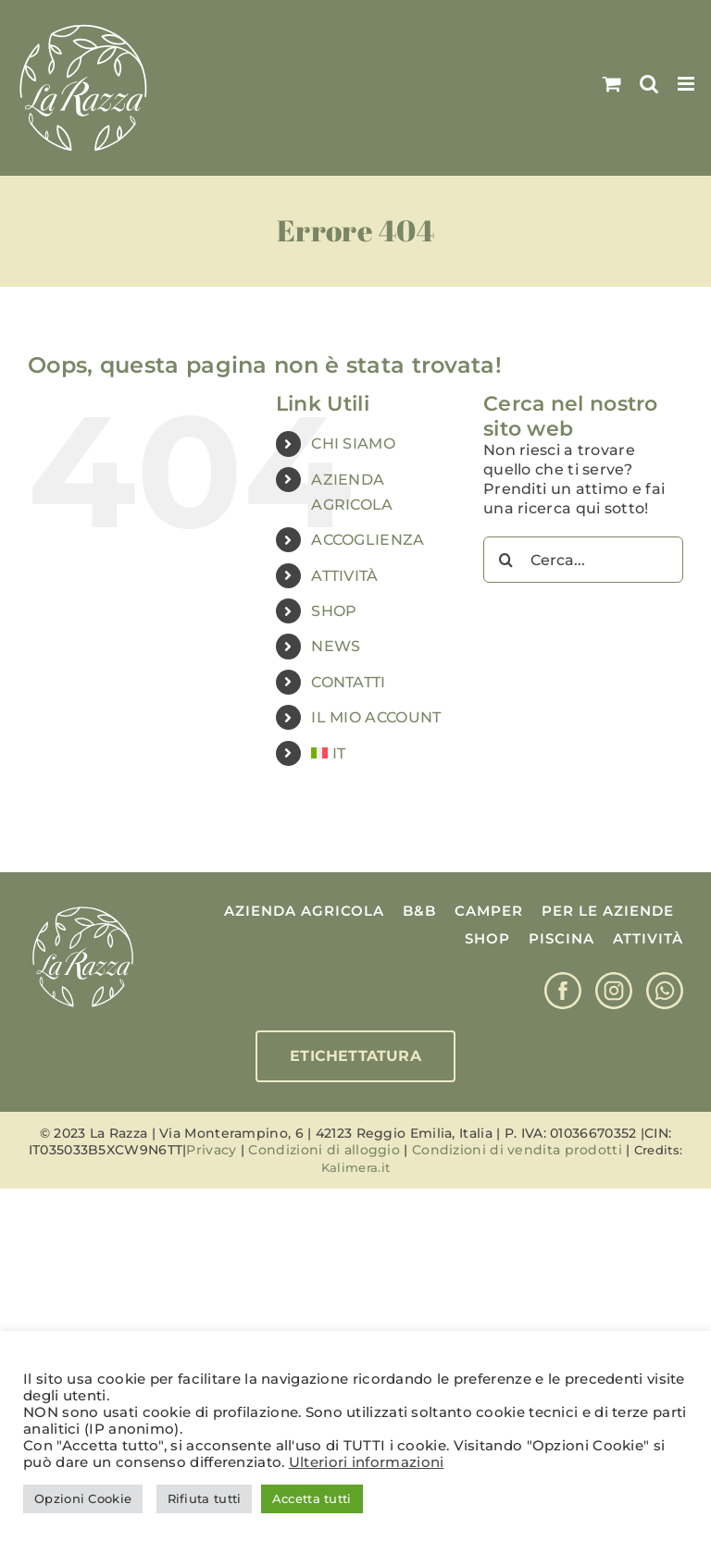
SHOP (333, 611)
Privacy (211, 1149)
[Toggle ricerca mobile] (649, 83)
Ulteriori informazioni (366, 1462)
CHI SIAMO (353, 443)
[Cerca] (506, 559)
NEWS (335, 646)
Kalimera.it (355, 1167)
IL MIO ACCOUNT (376, 717)
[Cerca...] (583, 559)
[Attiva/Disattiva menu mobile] (687, 83)
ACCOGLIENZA (367, 540)
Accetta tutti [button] (312, 1498)
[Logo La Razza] (83, 909)
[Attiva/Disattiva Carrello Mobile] (612, 83)
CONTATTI (348, 682)
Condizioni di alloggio (324, 1149)
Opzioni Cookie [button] (82, 1498)
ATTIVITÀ (344, 576)
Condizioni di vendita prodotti (517, 1149)
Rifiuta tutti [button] (205, 1498)
